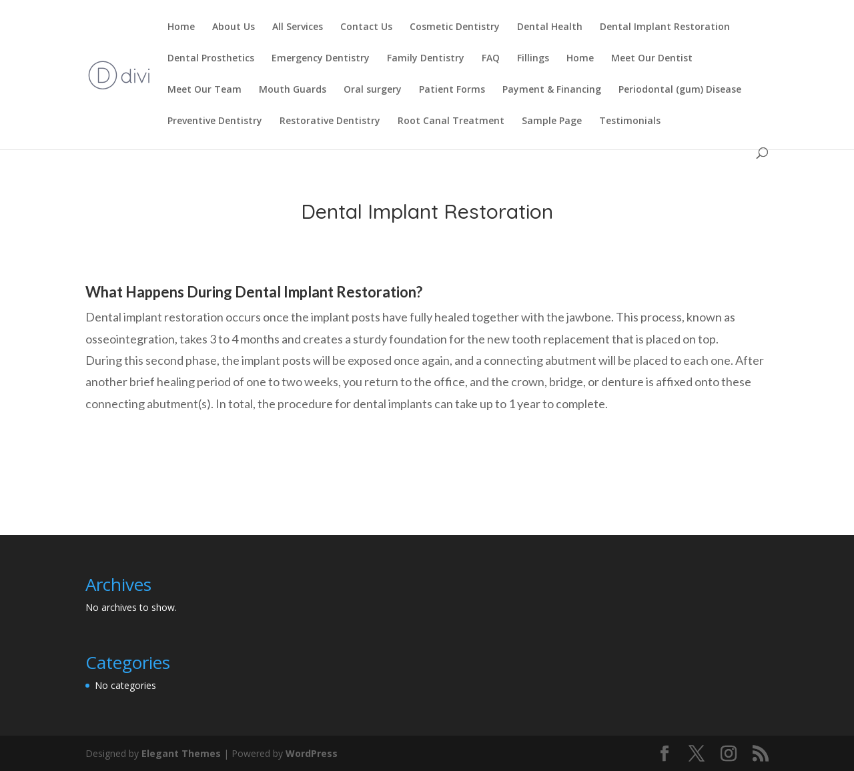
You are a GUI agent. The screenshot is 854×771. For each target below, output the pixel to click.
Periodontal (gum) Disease (679, 90)
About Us (233, 27)
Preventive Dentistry (214, 121)
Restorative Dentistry (330, 121)
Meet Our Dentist (652, 58)
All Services (297, 27)
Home (181, 27)
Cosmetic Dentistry (455, 27)
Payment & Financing (551, 90)
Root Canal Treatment (451, 121)
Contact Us (366, 27)
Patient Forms (452, 90)
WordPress (312, 753)
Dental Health (549, 27)
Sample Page (552, 121)
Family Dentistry (425, 58)
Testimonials (630, 121)
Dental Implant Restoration (665, 27)
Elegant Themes (181, 753)
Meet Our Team (204, 90)
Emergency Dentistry (321, 58)
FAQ (491, 58)
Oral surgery (373, 90)
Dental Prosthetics (210, 58)
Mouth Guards (292, 90)
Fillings (533, 58)
